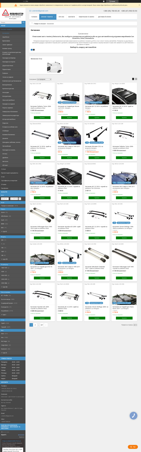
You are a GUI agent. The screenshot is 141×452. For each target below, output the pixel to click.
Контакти (71, 17)
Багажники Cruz (36, 59)
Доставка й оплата (104, 17)
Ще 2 (4, 314)
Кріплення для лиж (8, 88)
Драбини (5, 157)
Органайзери (6, 146)
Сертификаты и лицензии (9, 180)
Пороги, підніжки (7, 108)
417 (42, 325)
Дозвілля (5, 138)
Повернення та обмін (86, 17)
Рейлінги (5, 73)
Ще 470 (5, 259)
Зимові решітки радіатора (10, 115)
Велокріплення (7, 85)
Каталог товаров (6, 29)
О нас (3, 177)
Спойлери (5, 131)
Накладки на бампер (8, 58)
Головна (34, 17)
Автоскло (5, 161)
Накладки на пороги (8, 62)
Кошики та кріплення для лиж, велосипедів (11, 53)
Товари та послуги (40, 23)
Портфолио (4, 188)
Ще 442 (5, 287)
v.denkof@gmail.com (7, 416)
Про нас (61, 17)
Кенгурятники (6, 96)
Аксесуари (5, 92)
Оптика (4, 154)
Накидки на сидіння (8, 104)
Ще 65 (5, 231)
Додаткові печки (7, 65)
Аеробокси (5, 37)
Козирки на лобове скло (10, 127)
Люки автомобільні (8, 100)
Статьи (3, 169)
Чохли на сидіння (7, 77)
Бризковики (6, 41)
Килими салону (7, 48)
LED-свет (5, 165)
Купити (42, 117)
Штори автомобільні (8, 119)
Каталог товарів (47, 17)
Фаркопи (5, 123)
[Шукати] (23, 22)
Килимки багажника (8, 134)
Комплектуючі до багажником (11, 81)
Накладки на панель (8, 150)
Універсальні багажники (10, 111)
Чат (133, 447)
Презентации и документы (9, 173)
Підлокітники (6, 69)
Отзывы (3, 184)
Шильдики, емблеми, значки (11, 142)
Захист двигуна (7, 45)
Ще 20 (5, 353)
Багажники (5, 33)
